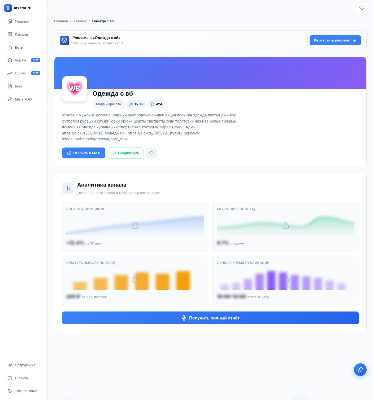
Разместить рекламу (335, 40)
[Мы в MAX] (23, 99)
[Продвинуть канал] (126, 153)
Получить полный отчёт (210, 318)
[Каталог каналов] (23, 34)
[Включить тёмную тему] (23, 391)
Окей (301, 386)
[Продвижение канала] (23, 73)
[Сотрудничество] (23, 365)
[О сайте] (23, 378)
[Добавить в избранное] (151, 153)
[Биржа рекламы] (23, 60)
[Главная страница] (23, 21)
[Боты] (23, 47)
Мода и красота (108, 104)
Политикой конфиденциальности (260, 386)
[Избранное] (362, 8)
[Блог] (23, 86)
